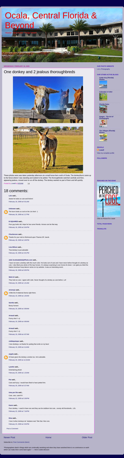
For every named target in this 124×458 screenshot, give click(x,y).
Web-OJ (12, 277)
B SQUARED (13, 221)
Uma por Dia (13, 392)
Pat (10, 380)
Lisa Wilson (13, 247)
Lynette (11, 367)
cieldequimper (14, 341)
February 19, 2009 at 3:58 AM (19, 309)
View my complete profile (105, 153)
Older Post (87, 437)
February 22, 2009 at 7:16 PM (19, 411)
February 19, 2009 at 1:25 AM (19, 296)
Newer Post (9, 437)
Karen (11, 405)
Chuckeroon (13, 234)
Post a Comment (12, 428)
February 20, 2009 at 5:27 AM (19, 385)
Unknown (12, 208)
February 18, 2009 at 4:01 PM (19, 253)
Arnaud (11, 315)
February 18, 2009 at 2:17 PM (19, 214)
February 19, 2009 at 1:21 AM (19, 283)
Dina (10, 418)
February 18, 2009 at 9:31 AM (19, 201)
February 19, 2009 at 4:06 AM (19, 321)
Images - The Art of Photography (106, 117)
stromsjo (12, 290)
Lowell (101, 150)
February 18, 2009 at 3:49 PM (19, 240)
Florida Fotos (104, 104)
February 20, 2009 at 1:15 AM (19, 373)
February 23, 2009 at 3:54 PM (19, 424)
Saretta (11, 303)
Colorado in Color (105, 92)
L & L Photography (103, 69)
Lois (10, 196)
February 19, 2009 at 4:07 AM (19, 334)
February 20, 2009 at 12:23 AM (19, 360)
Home (48, 437)
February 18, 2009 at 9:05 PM (19, 270)
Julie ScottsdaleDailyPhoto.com (20, 260)
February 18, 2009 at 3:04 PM (19, 227)
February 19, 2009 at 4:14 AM (19, 347)
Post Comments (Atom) (21, 442)
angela (11, 354)
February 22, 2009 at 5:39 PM (19, 398)
